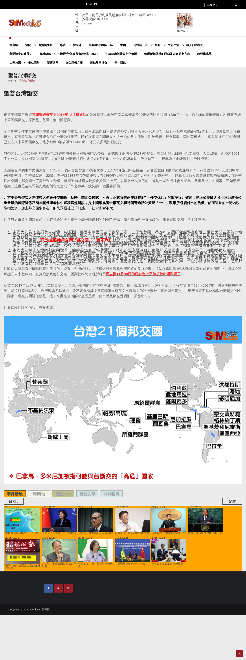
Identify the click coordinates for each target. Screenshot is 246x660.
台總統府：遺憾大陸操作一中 (168, 521)
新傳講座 (52, 62)
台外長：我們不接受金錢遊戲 (95, 521)
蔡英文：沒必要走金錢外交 (168, 552)
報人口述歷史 (195, 45)
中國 (123, 45)
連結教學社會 (98, 62)
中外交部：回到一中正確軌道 (59, 521)
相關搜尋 (111, 493)
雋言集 (13, 45)
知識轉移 (45, 54)
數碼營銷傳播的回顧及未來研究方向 (167, 54)
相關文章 (87, 493)
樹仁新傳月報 (74, 62)
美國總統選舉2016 (101, 45)
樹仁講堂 (34, 62)
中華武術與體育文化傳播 (121, 54)
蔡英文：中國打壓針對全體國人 (95, 553)
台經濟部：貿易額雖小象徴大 (132, 521)
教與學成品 (204, 54)
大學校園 (15, 62)
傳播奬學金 (45, 45)
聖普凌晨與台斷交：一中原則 (22, 521)
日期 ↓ (14, 501)
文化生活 (173, 45)
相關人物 (63, 493)
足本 (232, 501)
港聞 (28, 45)
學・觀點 (120, 62)
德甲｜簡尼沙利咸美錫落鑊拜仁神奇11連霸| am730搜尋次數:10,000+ (119, 19)
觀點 (157, 45)
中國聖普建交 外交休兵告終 (132, 552)
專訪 (63, 45)
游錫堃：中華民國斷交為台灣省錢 (59, 553)
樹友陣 (77, 45)
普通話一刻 (140, 45)
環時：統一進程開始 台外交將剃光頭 (22, 554)
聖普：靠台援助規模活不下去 (205, 521)
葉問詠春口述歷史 (20, 54)
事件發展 (15, 493)
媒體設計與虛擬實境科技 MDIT (78, 54)
